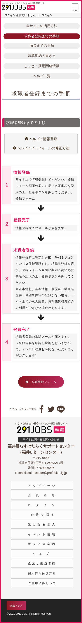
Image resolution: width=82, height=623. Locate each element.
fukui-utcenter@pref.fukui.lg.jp (46, 473)
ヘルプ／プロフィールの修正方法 (41, 148)
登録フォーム (25, 198)
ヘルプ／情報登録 (41, 139)
